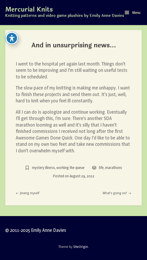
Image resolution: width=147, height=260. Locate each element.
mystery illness (43, 167)
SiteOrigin (80, 246)
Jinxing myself (27, 193)
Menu (132, 12)
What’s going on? (117, 193)
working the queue (70, 167)
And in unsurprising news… (73, 45)
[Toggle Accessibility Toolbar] (12, 38)
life (101, 167)
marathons (113, 167)
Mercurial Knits (29, 10)
